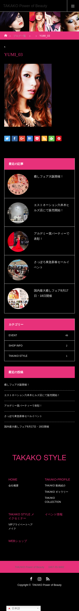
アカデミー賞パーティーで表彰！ (51, 236)
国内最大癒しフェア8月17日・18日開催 (51, 293)
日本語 (14, 608)
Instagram (39, 578)
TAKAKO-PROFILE (57, 479)
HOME (12, 479)
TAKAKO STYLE (39, 355)
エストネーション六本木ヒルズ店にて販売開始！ (51, 207)
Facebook (31, 578)
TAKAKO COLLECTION (53, 499)
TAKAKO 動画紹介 (55, 485)
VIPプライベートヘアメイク (20, 526)
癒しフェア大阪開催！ (48, 176)
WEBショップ (17, 541)
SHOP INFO (39, 345)
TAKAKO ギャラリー (56, 491)
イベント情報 (54, 514)
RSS (47, 578)
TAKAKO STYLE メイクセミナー (21, 516)
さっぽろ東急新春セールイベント (51, 264)
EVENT (39, 335)
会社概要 (13, 485)
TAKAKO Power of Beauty (47, 585)
